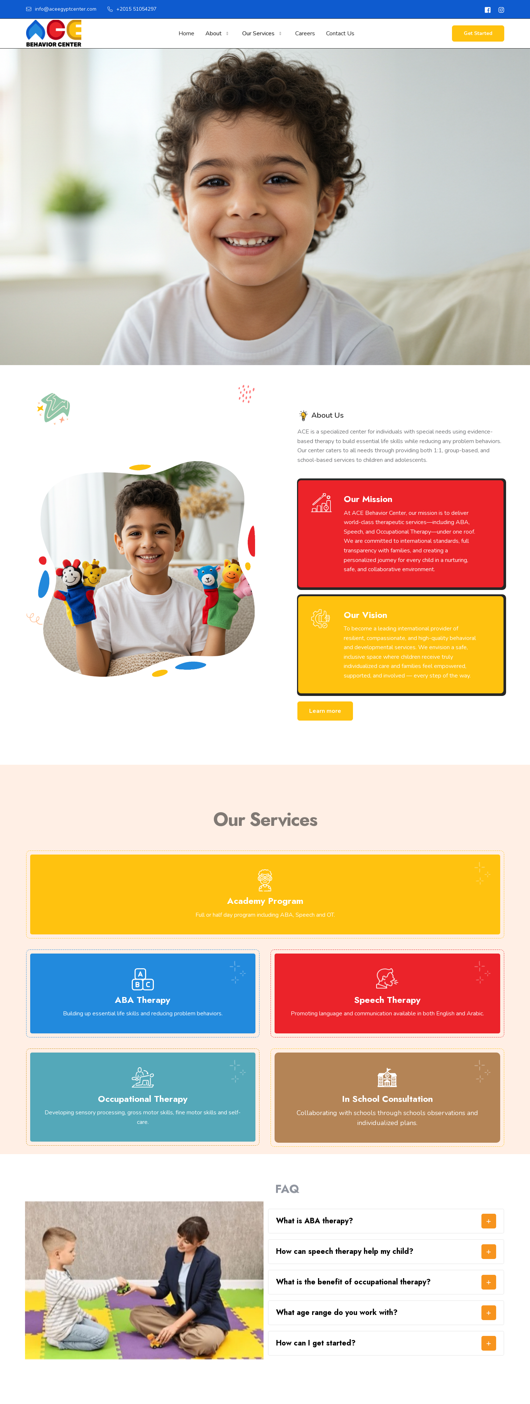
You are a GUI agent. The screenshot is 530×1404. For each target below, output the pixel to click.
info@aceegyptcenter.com (61, 9)
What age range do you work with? (337, 1312)
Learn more (325, 711)
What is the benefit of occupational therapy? (353, 1282)
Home (186, 33)
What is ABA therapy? (314, 1221)
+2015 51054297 (131, 9)
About (213, 33)
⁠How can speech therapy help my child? (344, 1251)
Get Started (478, 33)
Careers (305, 33)
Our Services (258, 33)
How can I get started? (316, 1343)
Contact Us (340, 33)
